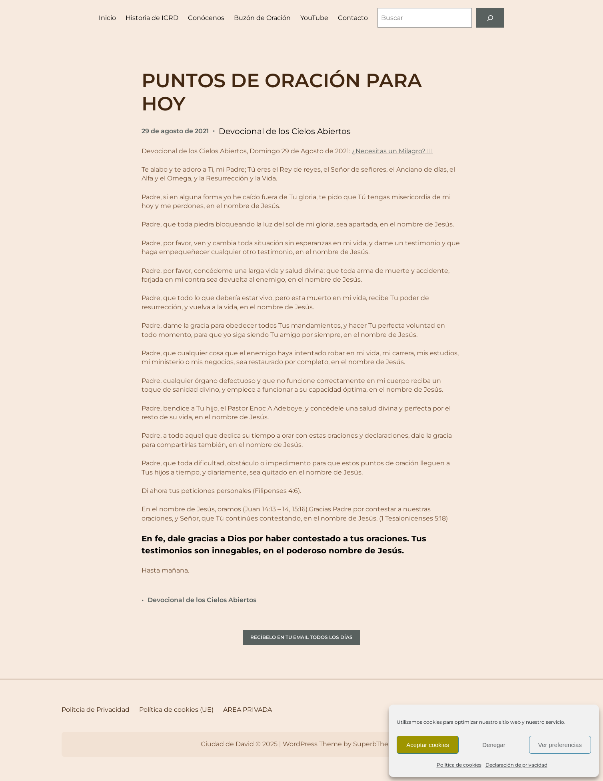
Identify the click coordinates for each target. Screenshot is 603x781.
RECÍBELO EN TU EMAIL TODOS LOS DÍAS (301, 637)
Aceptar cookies (427, 744)
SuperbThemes (377, 744)
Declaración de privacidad (516, 765)
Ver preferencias (560, 744)
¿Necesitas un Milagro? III (392, 151)
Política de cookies (459, 765)
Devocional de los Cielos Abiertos (285, 131)
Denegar (493, 744)
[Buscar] (490, 18)
